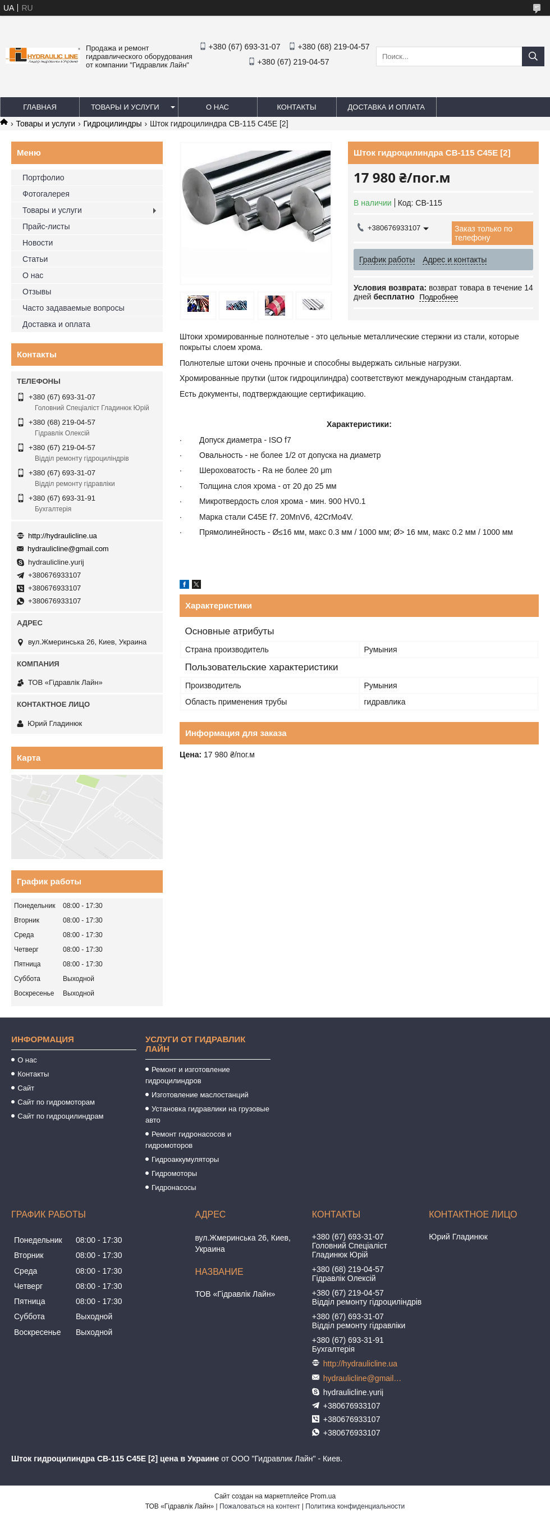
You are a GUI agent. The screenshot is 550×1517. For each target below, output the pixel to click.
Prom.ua (323, 1496)
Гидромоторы (174, 1173)
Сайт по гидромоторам (56, 1102)
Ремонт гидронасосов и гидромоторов (188, 1140)
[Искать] (533, 56)
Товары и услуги (125, 107)
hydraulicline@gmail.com (68, 548)
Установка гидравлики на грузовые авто (207, 1114)
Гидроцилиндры (113, 123)
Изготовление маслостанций (200, 1095)
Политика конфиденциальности (355, 1506)
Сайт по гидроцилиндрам (60, 1116)
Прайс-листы (46, 226)
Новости (37, 242)
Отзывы (36, 291)
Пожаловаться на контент (259, 1506)
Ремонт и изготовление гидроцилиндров (187, 1075)
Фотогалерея (46, 193)
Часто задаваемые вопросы (73, 307)
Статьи (35, 259)
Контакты (296, 107)
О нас (217, 107)
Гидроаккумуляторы (185, 1159)
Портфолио (43, 177)
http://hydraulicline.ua (62, 536)
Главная (40, 107)
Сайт (25, 1088)
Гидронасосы (174, 1187)
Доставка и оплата (386, 107)
